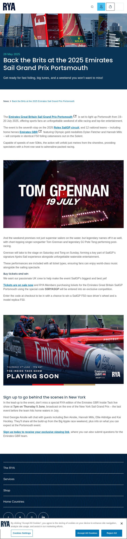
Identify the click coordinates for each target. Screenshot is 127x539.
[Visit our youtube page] (20, 517)
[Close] (121, 523)
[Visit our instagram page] (32, 517)
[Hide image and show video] (63, 194)
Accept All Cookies (87, 533)
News (6, 101)
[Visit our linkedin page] (43, 517)
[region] (63, 528)
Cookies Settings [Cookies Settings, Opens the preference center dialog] (22, 533)
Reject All (112, 533)
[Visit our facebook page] (8, 517)
